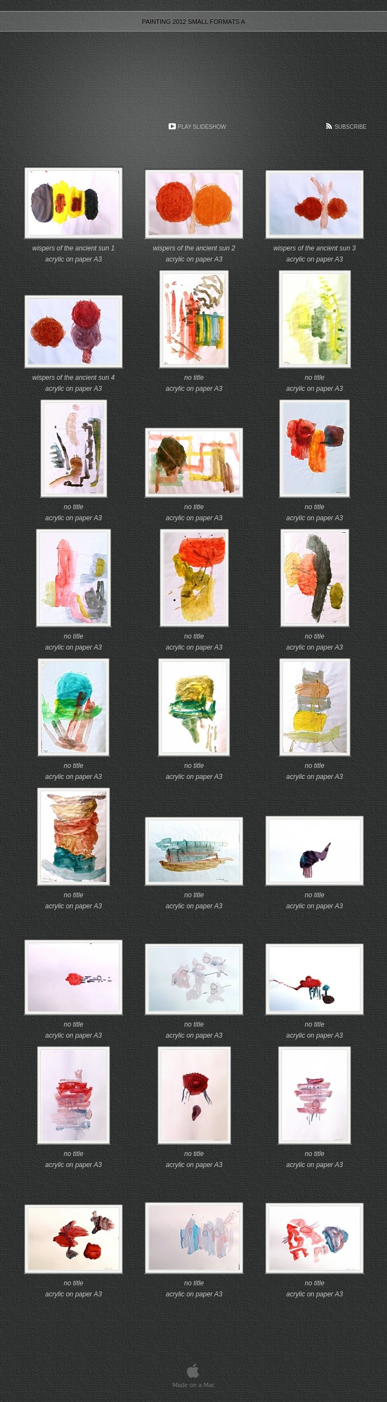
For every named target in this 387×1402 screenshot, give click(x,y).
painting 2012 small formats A (193, 21)
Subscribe (350, 127)
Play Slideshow (201, 127)
